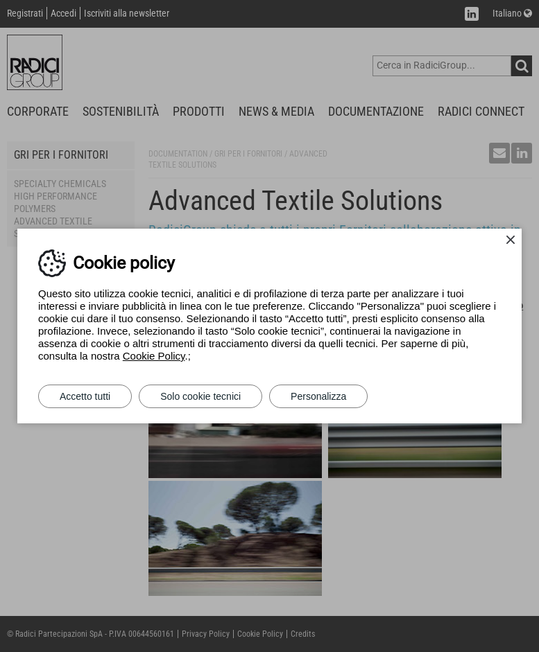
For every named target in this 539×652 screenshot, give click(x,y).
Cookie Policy (154, 356)
